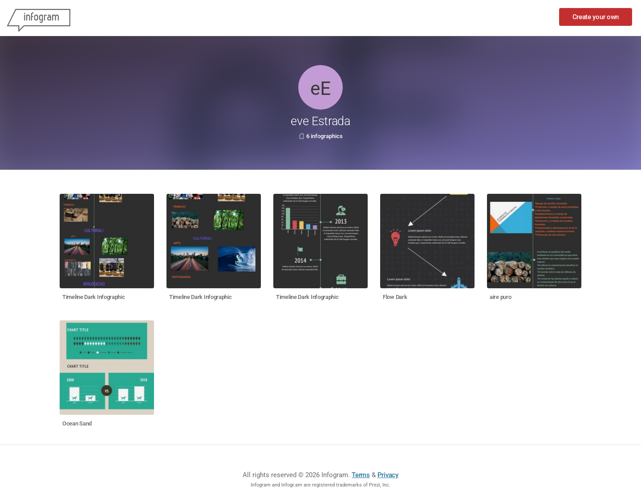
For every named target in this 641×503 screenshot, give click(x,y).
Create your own (595, 17)
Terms (361, 475)
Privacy (387, 475)
